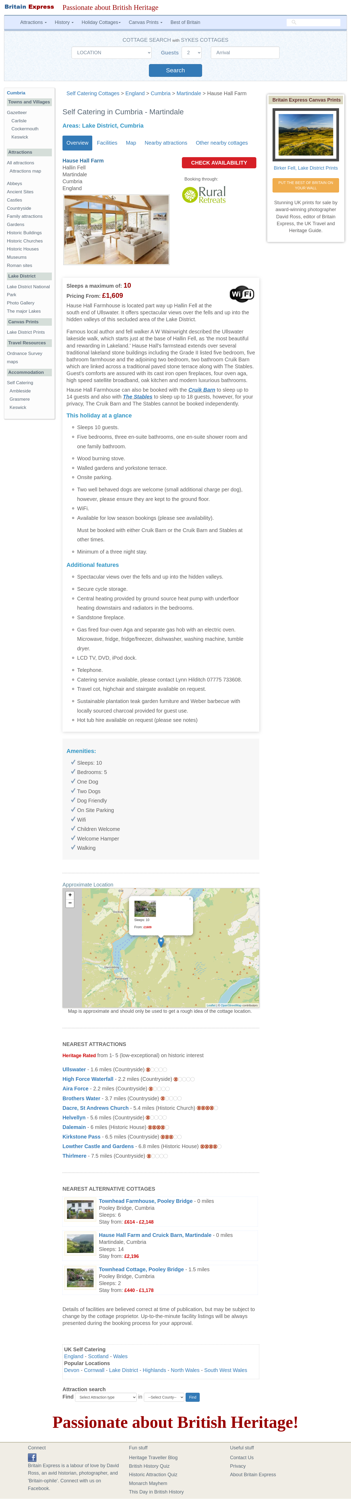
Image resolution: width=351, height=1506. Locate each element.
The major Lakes (24, 311)
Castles (14, 200)
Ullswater (74, 1069)
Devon (71, 1370)
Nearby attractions (166, 143)
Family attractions (25, 216)
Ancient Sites (20, 191)
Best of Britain (185, 22)
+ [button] (70, 896)
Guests (170, 53)
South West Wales (225, 1370)
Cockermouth (25, 128)
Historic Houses (23, 249)
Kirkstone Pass (81, 1137)
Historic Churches (25, 241)
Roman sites (19, 265)
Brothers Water (81, 1098)
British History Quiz (149, 1466)
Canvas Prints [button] (145, 22)
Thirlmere (74, 1156)
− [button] (70, 903)
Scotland (98, 1356)
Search (175, 70)
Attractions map (25, 171)
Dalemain (74, 1127)
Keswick (19, 137)
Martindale (189, 93)
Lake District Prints (26, 332)
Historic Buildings (24, 232)
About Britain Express (253, 1474)
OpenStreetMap (231, 1005)
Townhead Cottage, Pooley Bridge (141, 1269)
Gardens (15, 224)
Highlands (154, 1370)
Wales (120, 1356)
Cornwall (94, 1370)
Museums (17, 257)
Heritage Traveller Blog (153, 1457)
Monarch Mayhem (148, 1483)
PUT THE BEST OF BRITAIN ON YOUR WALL (306, 185)
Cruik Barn (202, 390)
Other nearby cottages (222, 143)
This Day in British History (156, 1492)
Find (68, 1397)
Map (131, 143)
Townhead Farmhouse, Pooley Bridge (146, 1201)
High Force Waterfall (88, 1079)
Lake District (123, 1370)
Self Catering (20, 382)
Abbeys (14, 183)
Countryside (19, 208)
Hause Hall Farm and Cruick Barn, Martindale (155, 1235)
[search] (313, 22)
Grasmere (20, 399)
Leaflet (211, 1005)
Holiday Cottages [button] (101, 22)
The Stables (137, 397)
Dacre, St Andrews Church (95, 1108)
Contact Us (242, 1457)
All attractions (20, 162)
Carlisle (19, 120)
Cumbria (161, 93)
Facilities (107, 143)
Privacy (238, 1466)
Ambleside (20, 391)
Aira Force (75, 1088)
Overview (77, 143)
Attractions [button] (33, 22)
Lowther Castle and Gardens (98, 1146)
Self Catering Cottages (92, 93)
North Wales (185, 1370)
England (135, 93)
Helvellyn (74, 1117)
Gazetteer (17, 112)
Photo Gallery (21, 303)
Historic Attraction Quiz (153, 1474)
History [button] (64, 22)
